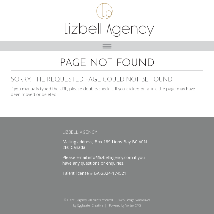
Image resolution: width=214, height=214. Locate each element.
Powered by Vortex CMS (125, 205)
